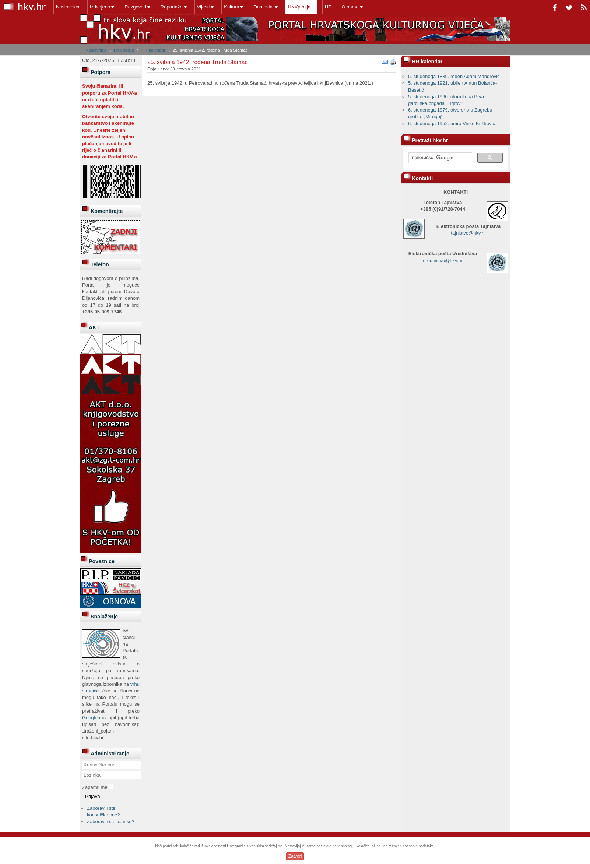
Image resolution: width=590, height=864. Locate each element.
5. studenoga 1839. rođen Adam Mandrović (454, 76)
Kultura (231, 7)
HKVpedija (299, 7)
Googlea (91, 717)
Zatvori (295, 856)
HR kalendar (153, 50)
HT (328, 7)
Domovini (263, 7)
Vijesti (203, 7)
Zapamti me (95, 787)
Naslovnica (68, 7)
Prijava (92, 796)
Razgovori (135, 7)
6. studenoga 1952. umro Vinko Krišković (451, 123)
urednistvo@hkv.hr (443, 260)
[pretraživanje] (439, 158)
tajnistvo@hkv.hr (468, 233)
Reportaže (172, 7)
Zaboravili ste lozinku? (110, 821)
